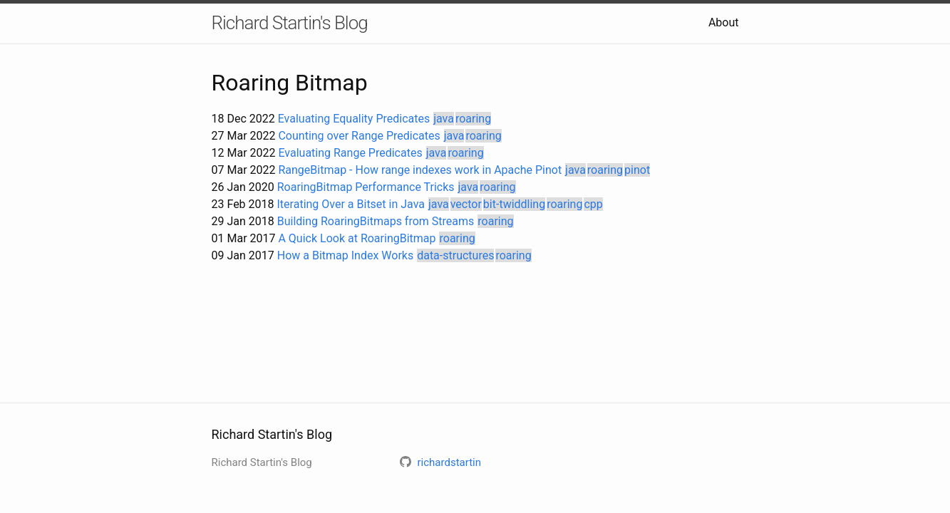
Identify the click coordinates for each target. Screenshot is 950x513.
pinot (637, 170)
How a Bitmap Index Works (345, 255)
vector (466, 204)
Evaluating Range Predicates (350, 153)
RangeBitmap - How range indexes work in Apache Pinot (420, 170)
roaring (473, 118)
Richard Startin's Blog (290, 22)
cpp (593, 204)
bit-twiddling (514, 204)
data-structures (455, 255)
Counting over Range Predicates (359, 135)
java (443, 118)
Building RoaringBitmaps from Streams (376, 221)
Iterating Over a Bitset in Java (351, 204)
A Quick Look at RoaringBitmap (356, 238)
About (723, 22)
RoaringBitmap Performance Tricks (366, 187)
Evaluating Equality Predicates (354, 118)
